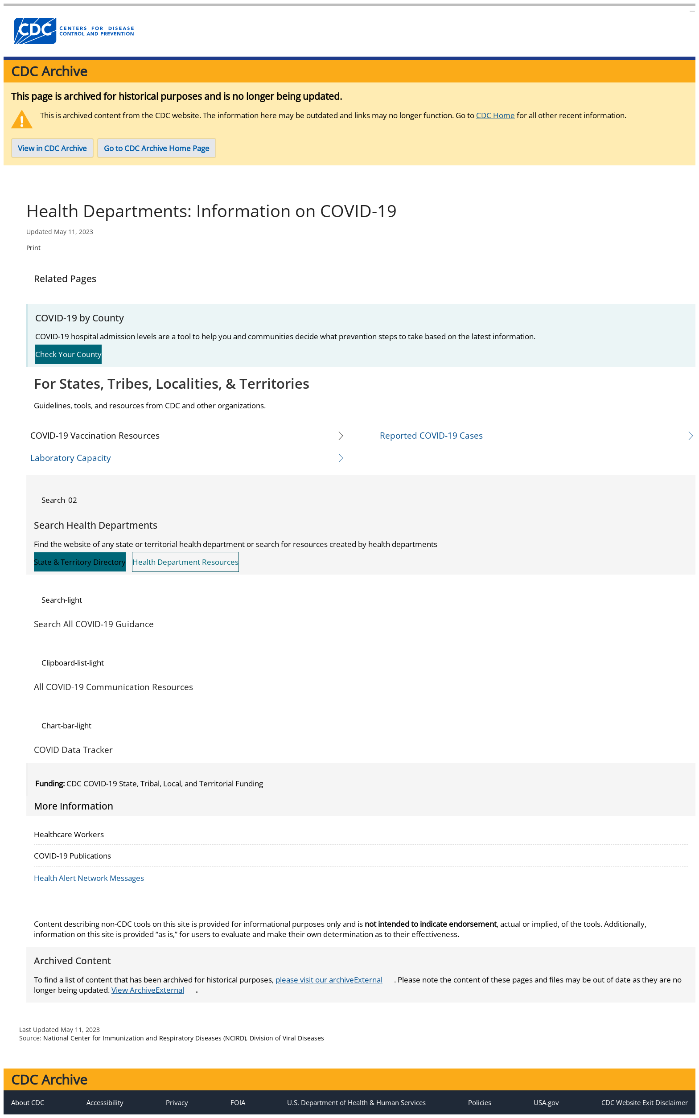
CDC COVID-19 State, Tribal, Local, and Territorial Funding (164, 783)
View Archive (152, 990)
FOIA (237, 1102)
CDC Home (495, 115)
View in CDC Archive (52, 148)
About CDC (27, 1102)
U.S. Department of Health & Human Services (356, 1102)
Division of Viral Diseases (287, 1038)
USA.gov (546, 1102)
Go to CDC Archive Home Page (157, 148)
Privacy (177, 1102)
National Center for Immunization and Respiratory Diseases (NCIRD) (144, 1038)
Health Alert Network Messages (89, 878)
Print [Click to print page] (33, 247)
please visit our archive (333, 979)
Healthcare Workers (69, 834)
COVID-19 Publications (72, 856)
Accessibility (104, 1102)
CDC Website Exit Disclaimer (644, 1102)
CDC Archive (49, 71)
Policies (479, 1102)
